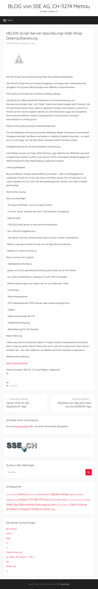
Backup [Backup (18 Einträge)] (22, 494)
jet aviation (11, 529)
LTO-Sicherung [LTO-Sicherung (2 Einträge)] (72, 500)
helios (9, 533)
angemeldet (22, 426)
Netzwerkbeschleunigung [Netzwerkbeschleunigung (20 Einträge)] (34, 504)
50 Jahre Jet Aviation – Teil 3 (20, 557)
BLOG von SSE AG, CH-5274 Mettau (49, 6)
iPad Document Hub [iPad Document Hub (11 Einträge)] (55, 499)
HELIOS (13, 386)
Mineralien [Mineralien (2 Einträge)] (81, 500)
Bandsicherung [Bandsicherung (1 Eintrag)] (32, 494)
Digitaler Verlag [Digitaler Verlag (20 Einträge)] (59, 494)
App (8, 538)
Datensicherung (14, 552)
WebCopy (11, 566)
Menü (8, 20)
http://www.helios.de (16, 363)
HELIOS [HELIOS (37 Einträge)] (38, 499)
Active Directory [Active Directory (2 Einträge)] (12, 494)
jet (7, 561)
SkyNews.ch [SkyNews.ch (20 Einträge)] (13, 509)
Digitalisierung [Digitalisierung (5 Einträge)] (12, 500)
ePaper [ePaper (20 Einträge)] (23, 499)
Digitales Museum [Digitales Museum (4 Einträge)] (76, 494)
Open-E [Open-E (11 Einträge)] (54, 504)
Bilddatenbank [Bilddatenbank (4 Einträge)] (44, 494)
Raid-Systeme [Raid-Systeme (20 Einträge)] (79, 504)
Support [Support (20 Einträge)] (26, 509)
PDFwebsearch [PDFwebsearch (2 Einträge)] (64, 505)
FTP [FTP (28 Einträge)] (30, 499)
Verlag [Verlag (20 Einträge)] (35, 509)
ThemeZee (64, 584)
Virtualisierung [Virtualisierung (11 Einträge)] (47, 509)
